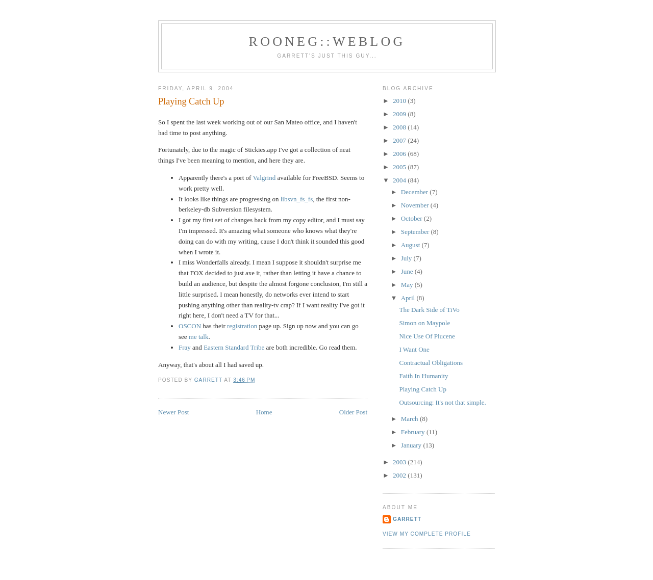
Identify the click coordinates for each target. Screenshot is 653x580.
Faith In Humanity (423, 376)
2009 (400, 114)
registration (242, 326)
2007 (400, 140)
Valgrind (264, 177)
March (410, 419)
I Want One (414, 349)
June (408, 271)
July (407, 258)
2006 (400, 153)
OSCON (190, 326)
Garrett (407, 519)
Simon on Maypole (424, 323)
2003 (400, 462)
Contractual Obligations (431, 362)
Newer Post (173, 412)
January (412, 445)
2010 (400, 100)
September (416, 231)
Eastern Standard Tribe (234, 347)
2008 (400, 127)
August (411, 245)
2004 (400, 180)
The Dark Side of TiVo (429, 309)
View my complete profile (427, 534)
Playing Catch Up (422, 389)
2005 (400, 167)
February (413, 432)
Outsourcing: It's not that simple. (442, 402)
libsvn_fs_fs (297, 199)
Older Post (353, 412)
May (408, 284)
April (409, 298)
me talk (199, 336)
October (412, 218)
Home (264, 412)
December (415, 192)
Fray (185, 347)
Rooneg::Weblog (327, 41)
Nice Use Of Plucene (427, 336)
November (416, 205)
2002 (400, 475)
